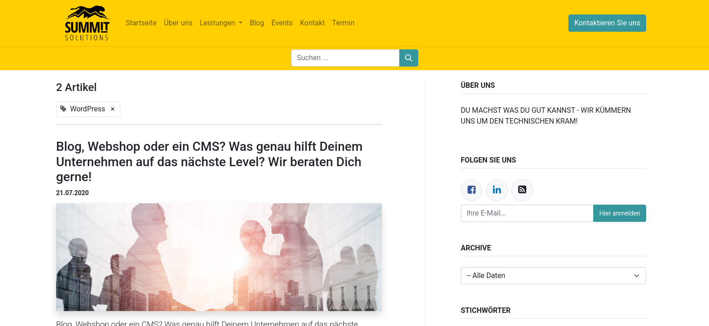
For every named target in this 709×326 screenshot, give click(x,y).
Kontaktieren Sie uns (607, 23)
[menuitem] (141, 23)
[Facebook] (471, 190)
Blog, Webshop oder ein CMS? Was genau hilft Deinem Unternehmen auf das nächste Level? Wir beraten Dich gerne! (209, 161)
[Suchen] (408, 58)
